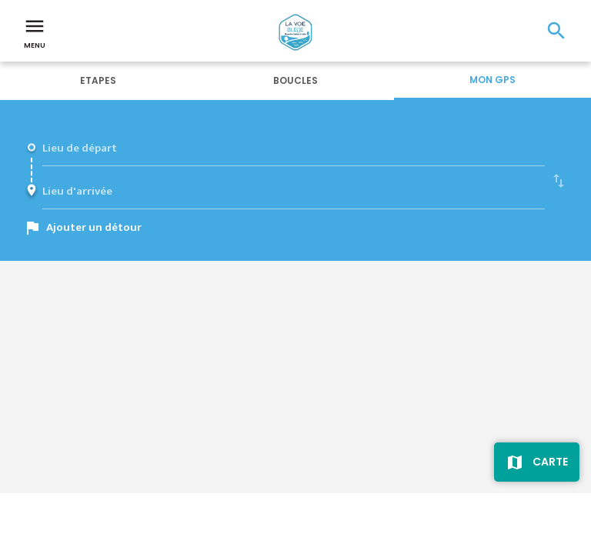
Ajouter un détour (94, 227)
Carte (550, 461)
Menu (34, 32)
